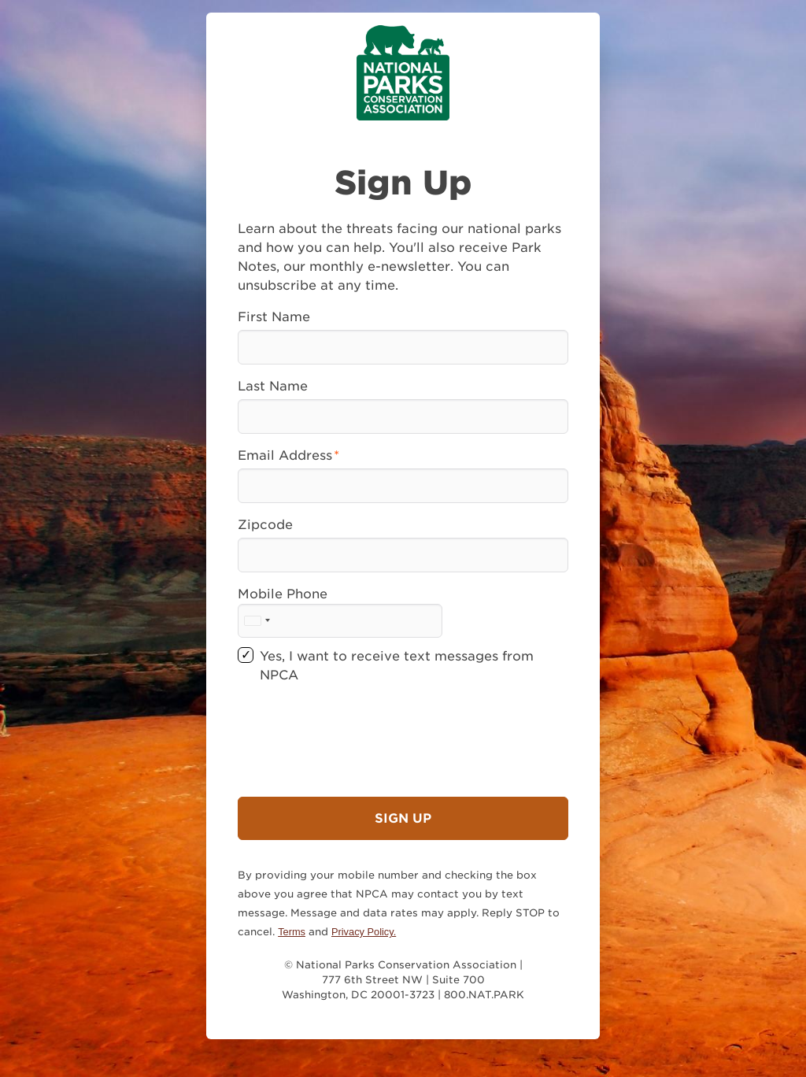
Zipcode (265, 524)
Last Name (273, 386)
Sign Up (403, 818)
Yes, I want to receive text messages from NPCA (397, 666)
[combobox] (256, 621)
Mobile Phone (282, 594)
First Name (274, 316)
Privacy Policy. (363, 932)
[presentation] (357, 728)
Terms (291, 932)
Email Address (285, 455)
